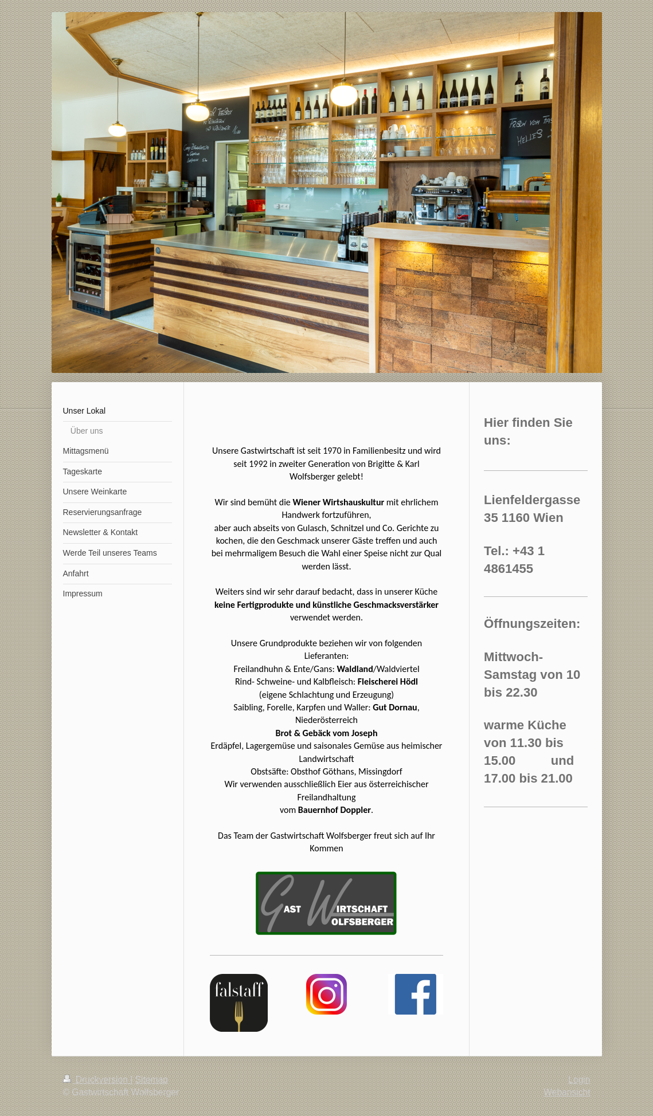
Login (579, 1079)
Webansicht (566, 1092)
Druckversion (97, 1079)
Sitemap (151, 1079)
